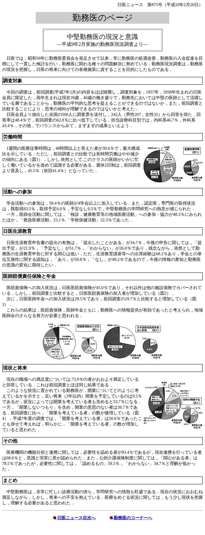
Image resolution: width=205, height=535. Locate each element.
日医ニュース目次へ (76, 518)
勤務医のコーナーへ (133, 518)
